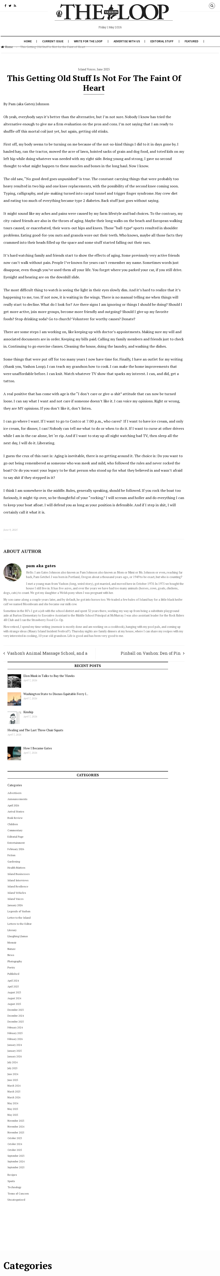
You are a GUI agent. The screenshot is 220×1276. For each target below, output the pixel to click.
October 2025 (174, 550)
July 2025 (172, 468)
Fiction (171, 255)
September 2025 (175, 567)
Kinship (188, 112)
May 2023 (118, 1040)
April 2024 (172, 381)
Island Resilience (177, 287)
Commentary (174, 230)
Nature (171, 349)
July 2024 (172, 462)
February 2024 (174, 428)
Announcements (177, 199)
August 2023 (173, 392)
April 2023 (119, 1047)
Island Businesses (178, 274)
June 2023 (118, 1034)
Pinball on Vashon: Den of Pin (115, 753)
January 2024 (174, 445)
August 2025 (173, 404)
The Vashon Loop (35, 1269)
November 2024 (175, 527)
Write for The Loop (87, 41)
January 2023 (121, 1067)
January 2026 (174, 305)
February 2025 (174, 433)
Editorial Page (175, 237)
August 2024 (173, 398)
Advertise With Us (126, 41)
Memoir (171, 343)
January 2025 (174, 451)
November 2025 (175, 533)
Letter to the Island (178, 318)
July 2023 (118, 1027)
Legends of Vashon (178, 311)
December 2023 (175, 410)
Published (172, 374)
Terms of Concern (177, 594)
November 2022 (122, 1080)
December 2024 (175, 416)
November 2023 (175, 521)
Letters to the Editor (179, 324)
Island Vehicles (176, 293)
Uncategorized (175, 600)
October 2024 (174, 544)
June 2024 (172, 474)
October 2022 (121, 1087)
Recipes (171, 575)
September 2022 (122, 1094)
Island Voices (69, 69)
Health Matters (176, 268)
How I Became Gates (197, 149)
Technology (174, 587)
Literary (171, 330)
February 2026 (175, 249)
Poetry (170, 368)
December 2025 (175, 422)
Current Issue (52, 41)
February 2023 (121, 1061)
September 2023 (175, 556)
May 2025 (172, 509)
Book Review (174, 218)
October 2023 (174, 538)
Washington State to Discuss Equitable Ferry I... (199, 99)
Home (27, 41)
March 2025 (173, 492)
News (170, 355)
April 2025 (172, 387)
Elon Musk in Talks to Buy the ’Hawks (198, 78)
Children (172, 224)
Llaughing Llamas (177, 336)
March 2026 (173, 497)
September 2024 (175, 562)
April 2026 (172, 206)
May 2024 (172, 503)
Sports (170, 581)
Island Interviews (177, 280)
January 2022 (121, 1114)
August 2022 (120, 1101)
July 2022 (118, 1107)
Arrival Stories (175, 212)
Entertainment (175, 243)
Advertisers (174, 193)
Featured (191, 41)
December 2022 (122, 1074)
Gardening (173, 262)
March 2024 (173, 486)
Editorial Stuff (161, 41)
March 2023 (119, 1054)
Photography (174, 361)
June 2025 (85, 69)
